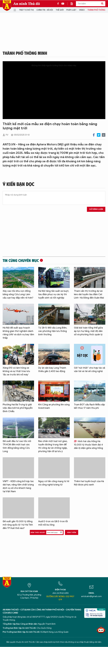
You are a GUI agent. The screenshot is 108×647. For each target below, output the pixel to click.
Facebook (93, 135)
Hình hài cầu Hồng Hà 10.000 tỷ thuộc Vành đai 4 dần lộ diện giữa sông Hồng (88, 445)
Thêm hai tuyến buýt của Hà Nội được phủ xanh (89, 483)
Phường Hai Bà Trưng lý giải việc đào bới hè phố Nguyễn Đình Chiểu (18, 408)
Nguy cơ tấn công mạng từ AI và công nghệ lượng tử (53, 483)
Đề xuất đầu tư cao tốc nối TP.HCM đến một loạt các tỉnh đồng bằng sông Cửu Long (17, 446)
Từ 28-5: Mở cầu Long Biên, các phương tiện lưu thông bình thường (52, 331)
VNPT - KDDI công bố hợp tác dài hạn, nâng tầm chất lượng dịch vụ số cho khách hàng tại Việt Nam (18, 486)
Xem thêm (71, 532)
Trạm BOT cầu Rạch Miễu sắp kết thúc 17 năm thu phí (89, 406)
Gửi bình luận (96, 209)
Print (103, 135)
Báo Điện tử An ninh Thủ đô (7, 5)
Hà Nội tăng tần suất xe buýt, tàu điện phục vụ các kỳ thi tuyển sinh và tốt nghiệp (53, 294)
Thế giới (60, 10)
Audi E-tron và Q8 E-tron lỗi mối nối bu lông (53, 523)
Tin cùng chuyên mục (21, 260)
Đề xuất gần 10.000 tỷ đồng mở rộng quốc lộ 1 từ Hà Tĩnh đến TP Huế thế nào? (18, 525)
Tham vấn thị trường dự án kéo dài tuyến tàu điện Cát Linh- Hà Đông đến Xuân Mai (89, 294)
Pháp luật (71, 10)
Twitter (98, 135)
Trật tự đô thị (26, 10)
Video (82, 10)
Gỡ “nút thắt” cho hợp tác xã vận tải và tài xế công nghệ (89, 369)
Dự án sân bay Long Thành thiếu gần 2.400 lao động (52, 369)
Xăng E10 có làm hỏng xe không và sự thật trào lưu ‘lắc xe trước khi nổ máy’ (16, 371)
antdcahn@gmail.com (91, 596)
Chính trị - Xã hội (44, 10)
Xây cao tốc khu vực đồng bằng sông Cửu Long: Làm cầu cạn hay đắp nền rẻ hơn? (18, 294)
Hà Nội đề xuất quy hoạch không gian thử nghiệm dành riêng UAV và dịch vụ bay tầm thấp (18, 332)
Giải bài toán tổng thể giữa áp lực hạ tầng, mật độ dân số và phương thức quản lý (88, 331)
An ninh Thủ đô (26, 3)
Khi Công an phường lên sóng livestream (54, 406)
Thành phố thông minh (25, 53)
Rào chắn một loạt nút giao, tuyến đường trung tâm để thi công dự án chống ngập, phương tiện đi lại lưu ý (53, 446)
